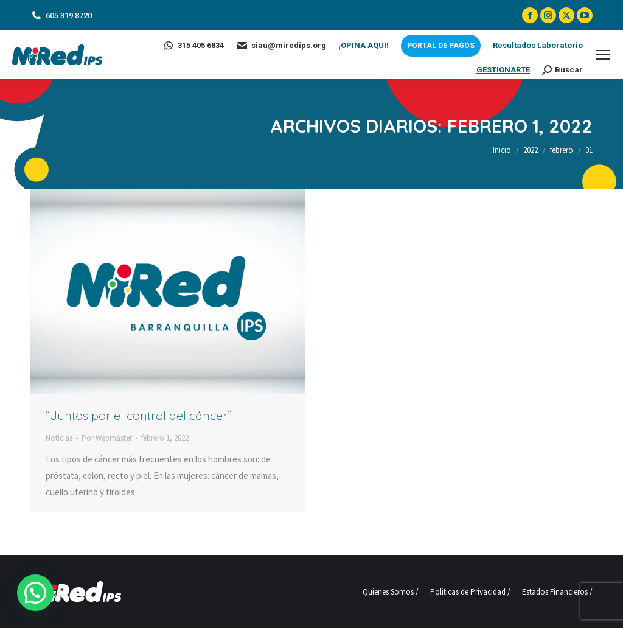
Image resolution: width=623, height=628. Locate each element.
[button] (19, 598)
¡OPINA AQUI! (363, 45)
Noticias (59, 438)
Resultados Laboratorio (538, 45)
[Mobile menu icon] (603, 55)
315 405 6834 (193, 46)
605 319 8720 (61, 15)
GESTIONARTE (503, 69)
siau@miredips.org (281, 46)
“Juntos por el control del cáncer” (139, 415)
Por (107, 438)
